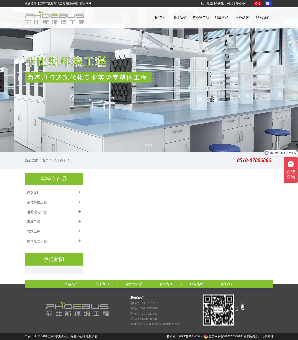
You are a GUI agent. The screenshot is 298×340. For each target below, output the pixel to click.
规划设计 (33, 192)
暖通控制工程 (37, 212)
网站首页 (159, 17)
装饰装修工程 (37, 202)
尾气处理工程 (37, 241)
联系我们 (262, 17)
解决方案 (221, 17)
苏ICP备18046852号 (190, 336)
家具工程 (33, 222)
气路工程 (33, 231)
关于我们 (180, 17)
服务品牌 (242, 17)
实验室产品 (200, 17)
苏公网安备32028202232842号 (225, 336)
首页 (45, 160)
